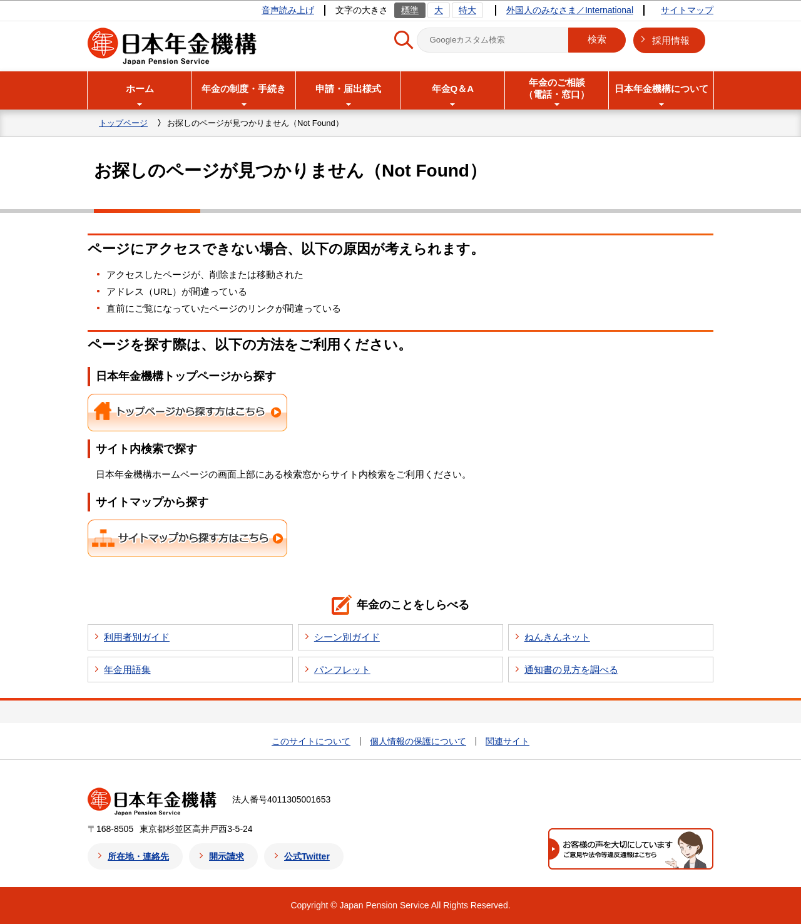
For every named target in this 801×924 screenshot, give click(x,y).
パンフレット (342, 669)
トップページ (123, 123)
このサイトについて (311, 741)
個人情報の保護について (418, 741)
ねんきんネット (557, 637)
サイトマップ (687, 10)
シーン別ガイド (347, 637)
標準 (410, 10)
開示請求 (226, 856)
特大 (467, 10)
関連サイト (507, 741)
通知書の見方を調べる (571, 669)
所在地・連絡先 (138, 856)
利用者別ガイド (137, 637)
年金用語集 (127, 669)
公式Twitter (307, 856)
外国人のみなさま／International (569, 10)
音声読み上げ (288, 10)
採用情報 (671, 40)
